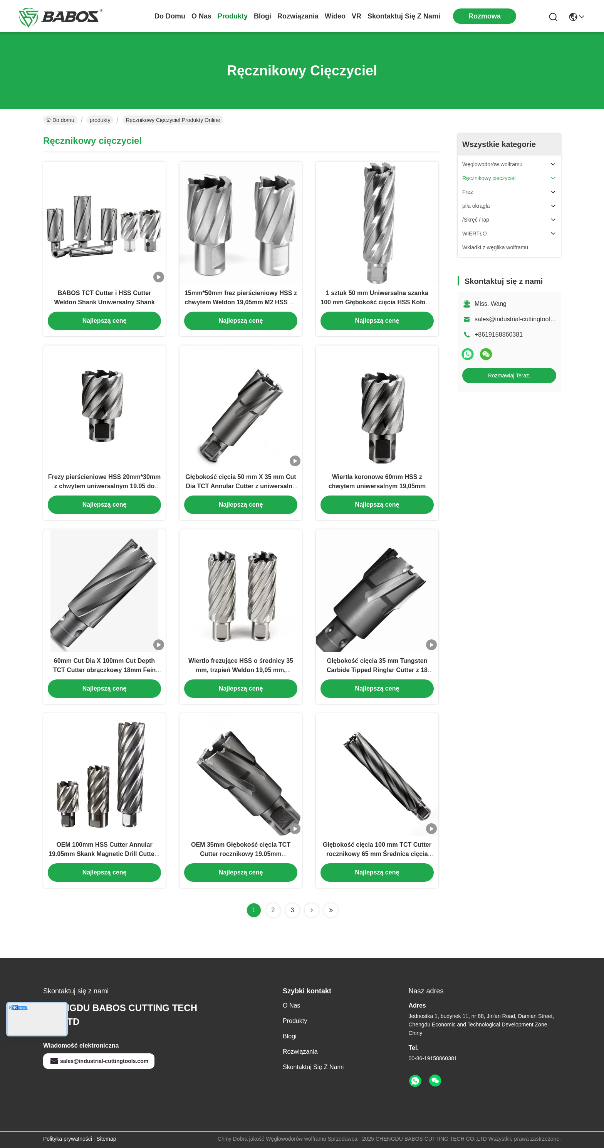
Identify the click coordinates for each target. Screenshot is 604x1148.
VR (356, 16)
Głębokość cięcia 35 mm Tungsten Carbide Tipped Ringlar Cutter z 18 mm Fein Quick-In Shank (377, 669)
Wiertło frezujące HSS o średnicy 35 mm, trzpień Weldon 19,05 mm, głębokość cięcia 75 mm (240, 669)
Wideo (335, 16)
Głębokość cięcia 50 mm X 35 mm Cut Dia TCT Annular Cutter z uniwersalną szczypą (240, 486)
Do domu (169, 16)
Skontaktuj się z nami (403, 16)
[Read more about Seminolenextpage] (312, 910)
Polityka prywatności (67, 1139)
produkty (233, 16)
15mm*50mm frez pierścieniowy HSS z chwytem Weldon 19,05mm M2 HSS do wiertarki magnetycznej (241, 302)
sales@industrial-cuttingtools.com (521, 319)
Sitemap (106, 1139)
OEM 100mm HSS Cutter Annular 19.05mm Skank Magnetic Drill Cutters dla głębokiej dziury (104, 853)
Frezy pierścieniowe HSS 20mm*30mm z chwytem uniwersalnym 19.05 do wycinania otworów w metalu (104, 486)
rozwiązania (298, 16)
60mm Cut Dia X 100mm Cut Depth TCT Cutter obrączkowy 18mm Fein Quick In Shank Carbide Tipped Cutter (104, 669)
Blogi (262, 16)
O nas (201, 16)
